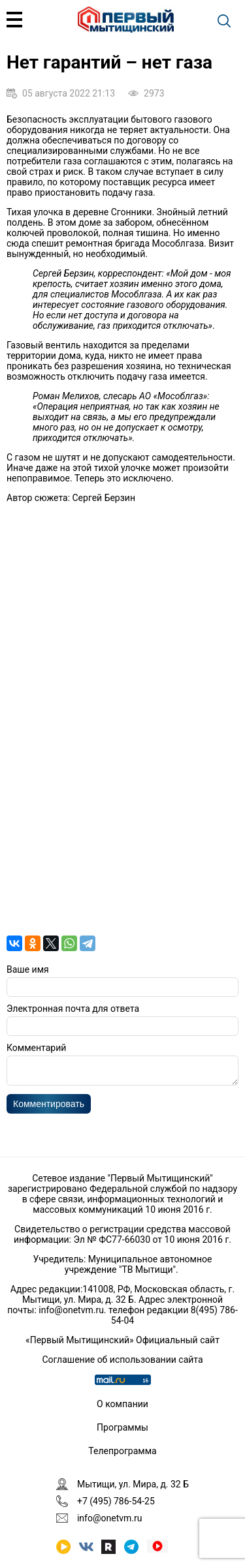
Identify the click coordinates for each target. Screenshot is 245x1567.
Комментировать (48, 1108)
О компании (122, 1404)
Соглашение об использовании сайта (122, 1359)
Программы (122, 1427)
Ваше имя (28, 969)
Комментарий (36, 1047)
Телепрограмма (122, 1451)
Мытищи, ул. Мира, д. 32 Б (133, 1484)
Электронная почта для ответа (73, 1008)
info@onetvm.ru (71, 1310)
